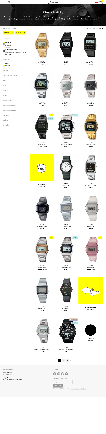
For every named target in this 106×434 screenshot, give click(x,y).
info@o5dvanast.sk (8, 378)
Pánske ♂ (19, 33)
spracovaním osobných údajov (78, 389)
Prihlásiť (58, 386)
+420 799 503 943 (8, 379)
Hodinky (7, 33)
